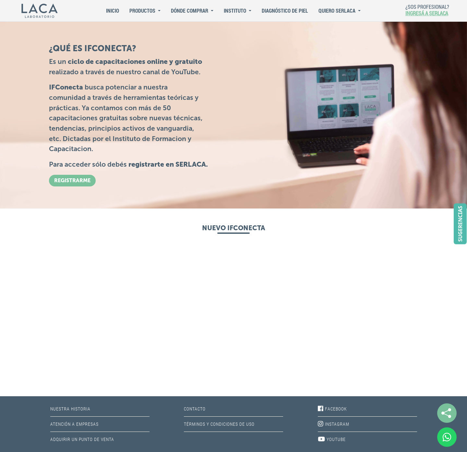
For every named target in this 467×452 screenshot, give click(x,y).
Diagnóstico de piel (285, 10)
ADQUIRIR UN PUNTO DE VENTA (82, 439)
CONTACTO (195, 409)
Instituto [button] (235, 10)
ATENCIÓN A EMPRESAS (74, 424)
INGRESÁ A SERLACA (426, 13)
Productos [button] (143, 10)
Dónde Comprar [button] (190, 10)
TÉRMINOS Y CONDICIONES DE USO (219, 424)
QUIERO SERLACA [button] (337, 10)
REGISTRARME (72, 180)
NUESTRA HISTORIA (70, 409)
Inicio (112, 10)
